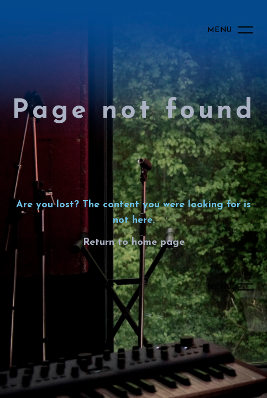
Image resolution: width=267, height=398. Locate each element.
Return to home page (134, 242)
